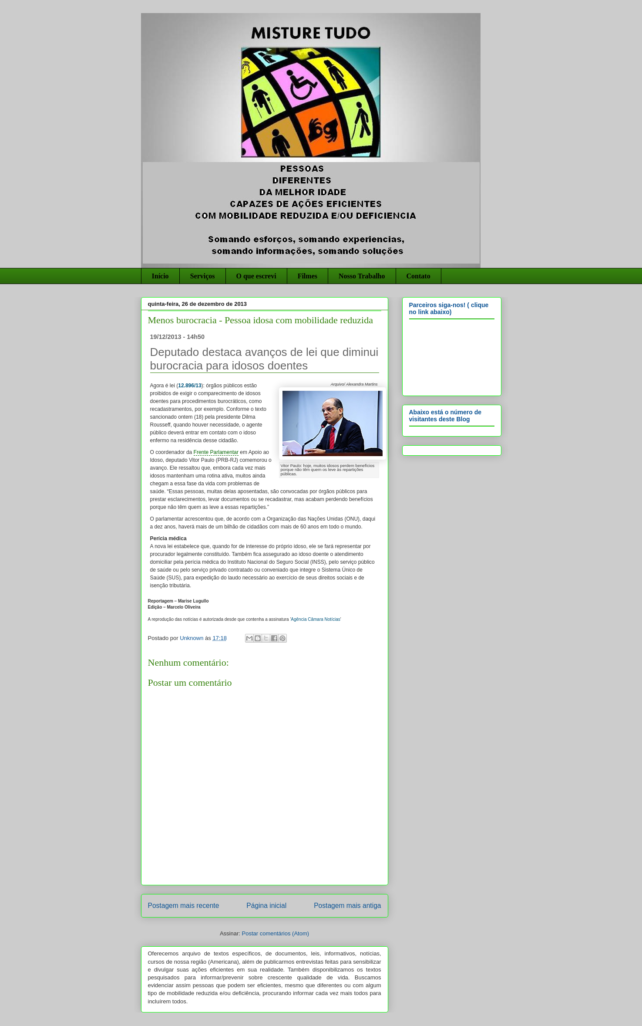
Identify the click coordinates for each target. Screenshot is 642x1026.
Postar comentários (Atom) (275, 933)
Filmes (307, 276)
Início (160, 276)
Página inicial (266, 905)
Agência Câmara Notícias (315, 619)
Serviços (202, 276)
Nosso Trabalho (362, 276)
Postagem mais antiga (347, 905)
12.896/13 (189, 386)
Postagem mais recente (183, 905)
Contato (418, 276)
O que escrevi (256, 276)
